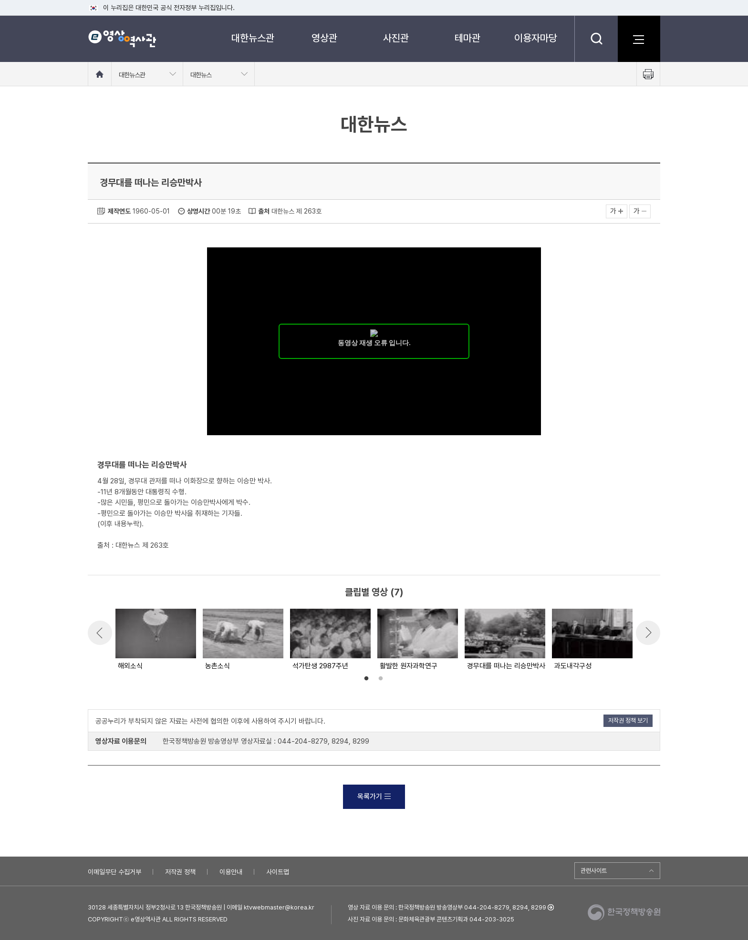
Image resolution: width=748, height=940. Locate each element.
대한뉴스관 (252, 38)
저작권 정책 (180, 872)
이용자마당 (535, 38)
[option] (155, 640)
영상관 (324, 38)
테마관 (467, 38)
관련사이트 (594, 870)
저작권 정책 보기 (628, 720)
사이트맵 (277, 872)
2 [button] (380, 679)
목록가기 (374, 796)
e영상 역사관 (122, 38)
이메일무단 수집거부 (114, 872)
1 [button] (366, 679)
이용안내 (230, 872)
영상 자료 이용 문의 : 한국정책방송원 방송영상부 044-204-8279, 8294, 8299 (447, 907)
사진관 (396, 38)
